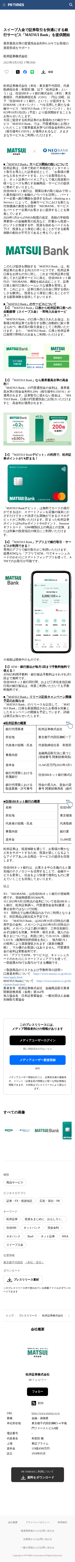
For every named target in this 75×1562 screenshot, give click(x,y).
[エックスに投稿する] (18, 72)
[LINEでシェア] (32, 72)
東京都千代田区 (13, 1262)
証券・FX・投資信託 (19, 1200)
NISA (65, 1236)
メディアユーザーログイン (38, 1040)
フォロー (37, 1391)
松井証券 (12, 1219)
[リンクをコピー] (50, 72)
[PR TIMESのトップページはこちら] (16, 4)
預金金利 (53, 1227)
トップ (10, 1315)
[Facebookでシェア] (25, 72)
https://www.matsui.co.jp (46, 1413)
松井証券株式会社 (52, 1315)
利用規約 (62, 1522)
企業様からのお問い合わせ (37, 1539)
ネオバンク (13, 1236)
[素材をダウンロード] (43, 72)
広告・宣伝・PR (50, 1200)
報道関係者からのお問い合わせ (37, 1530)
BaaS (31, 1236)
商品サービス (14, 1182)
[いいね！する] (6, 72)
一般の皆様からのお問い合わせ (37, 1547)
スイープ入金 (14, 1244)
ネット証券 (48, 1236)
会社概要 (13, 1522)
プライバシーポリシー (38, 1522)
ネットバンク (32, 1227)
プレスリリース (28, 1315)
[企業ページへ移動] (37, 1353)
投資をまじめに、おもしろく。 (44, 1219)
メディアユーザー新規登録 (38, 1060)
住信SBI (11, 1227)
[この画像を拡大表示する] (17, 1130)
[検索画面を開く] (71, 4)
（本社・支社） (34, 1262)
